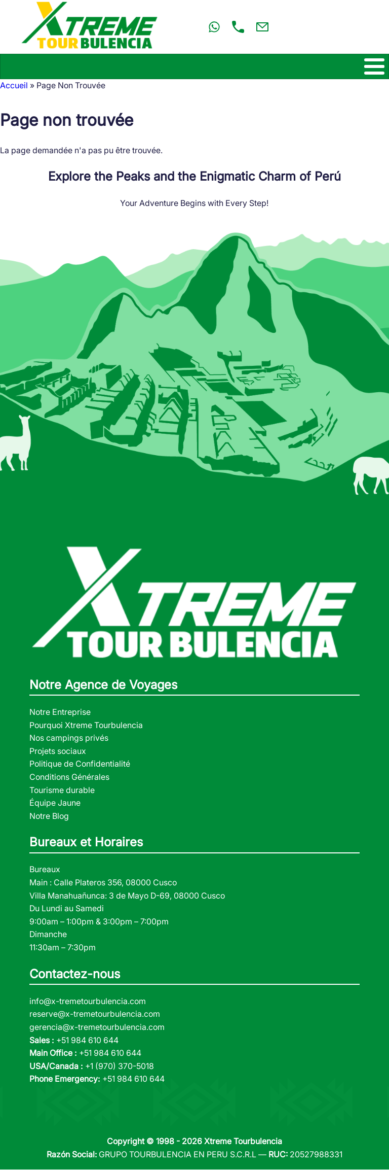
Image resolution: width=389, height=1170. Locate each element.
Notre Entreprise (60, 712)
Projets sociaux (57, 751)
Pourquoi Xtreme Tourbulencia (86, 725)
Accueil (14, 85)
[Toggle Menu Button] (194, 66)
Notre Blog (49, 816)
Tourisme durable (62, 790)
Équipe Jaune (55, 803)
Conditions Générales (69, 777)
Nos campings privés (68, 738)
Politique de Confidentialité (79, 764)
